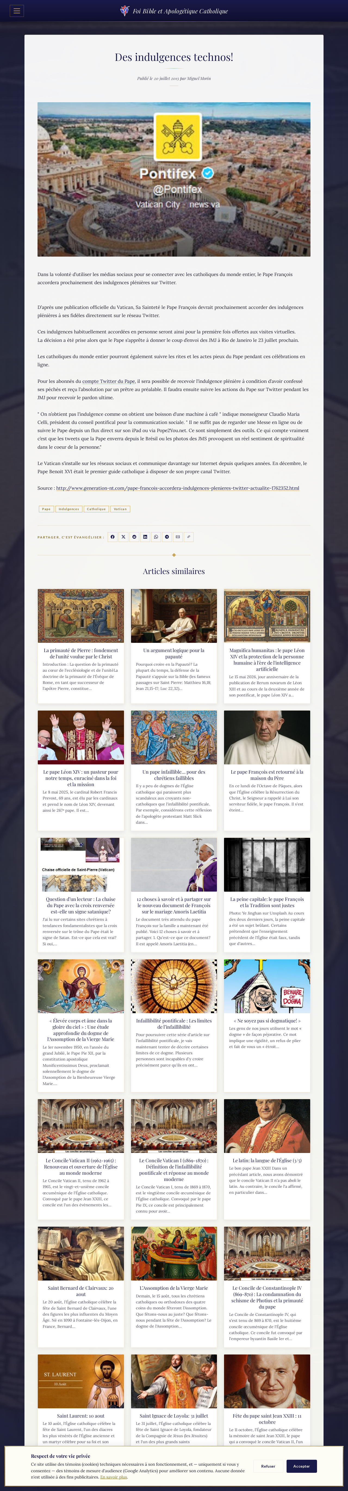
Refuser (268, 1466)
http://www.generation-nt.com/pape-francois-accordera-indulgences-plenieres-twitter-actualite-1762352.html (177, 488)
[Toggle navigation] (17, 11)
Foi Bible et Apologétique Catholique (174, 10)
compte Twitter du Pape (108, 381)
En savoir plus (113, 1477)
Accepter (301, 1466)
